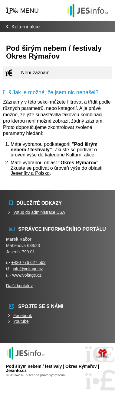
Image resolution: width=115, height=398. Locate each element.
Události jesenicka (88, 10)
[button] (22, 11)
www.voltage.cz (26, 275)
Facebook (22, 315)
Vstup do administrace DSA (39, 212)
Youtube (21, 321)
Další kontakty (19, 285)
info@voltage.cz (28, 268)
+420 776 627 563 (28, 262)
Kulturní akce (26, 26)
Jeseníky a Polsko (30, 173)
